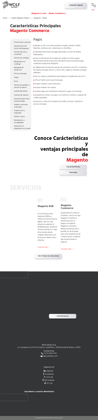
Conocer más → (67, 249)
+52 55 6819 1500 (50, 353)
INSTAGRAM (49, 380)
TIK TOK (49, 383)
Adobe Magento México (20, 18)
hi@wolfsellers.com (50, 356)
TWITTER (49, 377)
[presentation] (14, 274)
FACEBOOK (49, 374)
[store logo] (13, 4)
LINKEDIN (49, 371)
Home (5, 18)
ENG (93, 9)
